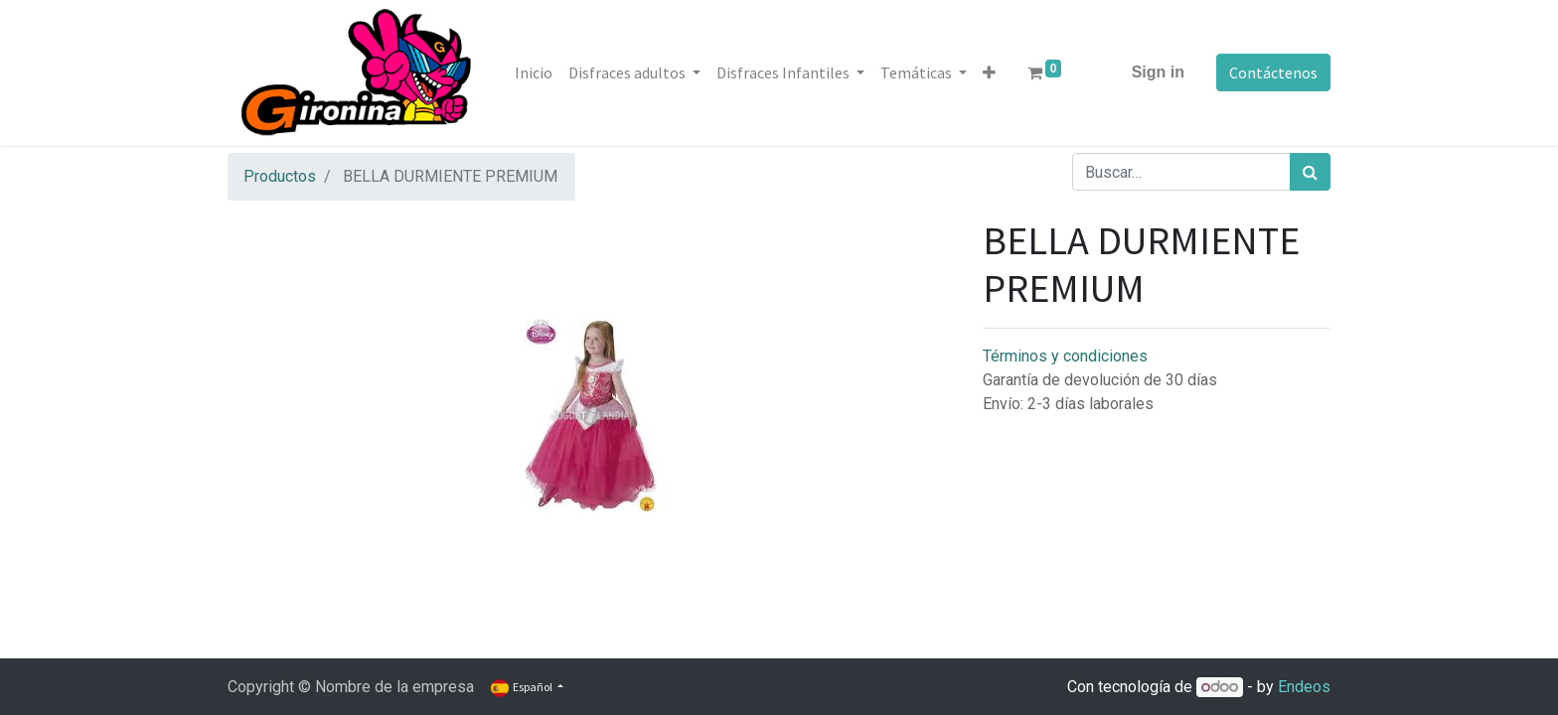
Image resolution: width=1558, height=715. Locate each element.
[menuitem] (533, 72)
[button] (989, 72)
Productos (279, 176)
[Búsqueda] (1310, 172)
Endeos (1304, 686)
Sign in (1158, 72)
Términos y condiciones (1065, 356)
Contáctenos (1273, 72)
